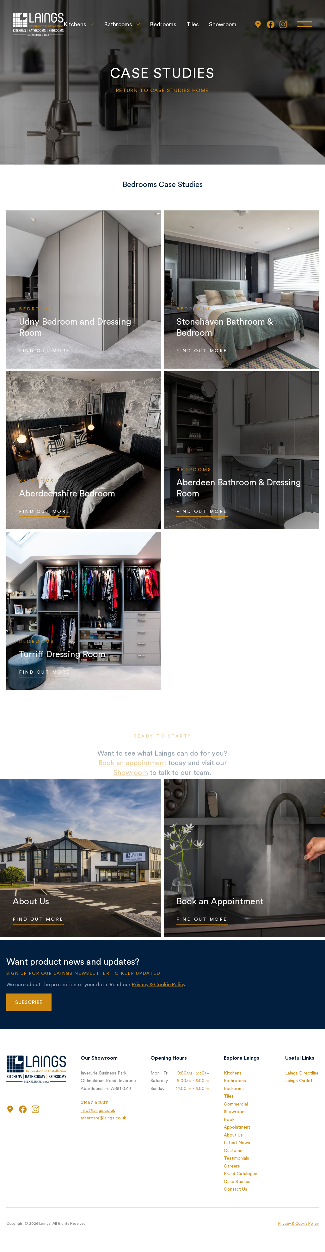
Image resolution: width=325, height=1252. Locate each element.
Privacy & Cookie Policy (158, 984)
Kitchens (75, 24)
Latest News (237, 1143)
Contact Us (235, 1189)
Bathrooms (118, 24)
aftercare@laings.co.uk (103, 1118)
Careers (232, 1166)
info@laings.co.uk (98, 1110)
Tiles (193, 24)
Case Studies (237, 1182)
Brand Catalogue (240, 1174)
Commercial (236, 1104)
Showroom (222, 24)
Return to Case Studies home (162, 90)
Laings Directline (302, 1073)
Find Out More (44, 351)
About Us (233, 1135)
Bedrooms (163, 24)
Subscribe (29, 1002)
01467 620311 (94, 1102)
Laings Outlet (298, 1081)
